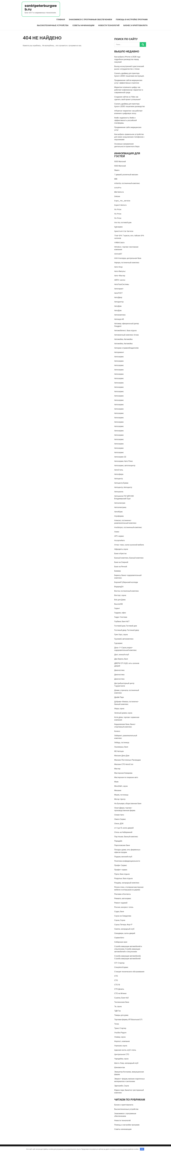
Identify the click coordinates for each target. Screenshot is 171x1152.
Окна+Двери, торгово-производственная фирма (124, 809)
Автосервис (119, 356)
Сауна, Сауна (119, 920)
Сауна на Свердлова (122, 916)
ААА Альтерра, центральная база (127, 258)
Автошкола (118, 491)
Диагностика (119, 670)
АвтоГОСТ (118, 293)
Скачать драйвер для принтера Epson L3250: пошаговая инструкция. (129, 74)
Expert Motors (120, 205)
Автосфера (118, 474)
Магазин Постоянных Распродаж (127, 760)
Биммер (117, 571)
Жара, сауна (119, 708)
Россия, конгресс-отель (123, 907)
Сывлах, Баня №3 (121, 998)
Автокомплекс (120, 315)
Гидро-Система (120, 617)
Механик (117, 790)
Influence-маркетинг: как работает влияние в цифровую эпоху (128, 112)
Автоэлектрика (120, 507)
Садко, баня (119, 911)
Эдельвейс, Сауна (121, 1085)
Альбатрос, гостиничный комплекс (128, 527)
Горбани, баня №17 (121, 621)
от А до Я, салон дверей (124, 828)
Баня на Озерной (121, 562)
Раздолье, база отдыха (123, 878)
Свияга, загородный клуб (124, 929)
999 (115, 179)
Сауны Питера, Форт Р (123, 924)
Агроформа (119, 516)
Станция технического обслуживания (129, 971)
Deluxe (117, 196)
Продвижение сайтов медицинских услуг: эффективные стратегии (128, 81)
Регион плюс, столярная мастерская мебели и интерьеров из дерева (128, 888)
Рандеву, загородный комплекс (126, 883)
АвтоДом (117, 306)
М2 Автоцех (119, 751)
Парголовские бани (122, 845)
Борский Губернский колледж (126, 582)
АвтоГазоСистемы (121, 284)
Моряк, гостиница (121, 795)
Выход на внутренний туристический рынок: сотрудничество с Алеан (129, 67)
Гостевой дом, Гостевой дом (125, 626)
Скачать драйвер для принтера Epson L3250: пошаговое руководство (129, 105)
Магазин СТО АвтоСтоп (123, 764)
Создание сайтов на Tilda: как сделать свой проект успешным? (127, 98)
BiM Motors (119, 192)
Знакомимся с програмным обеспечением (90, 19)
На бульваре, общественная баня (127, 803)
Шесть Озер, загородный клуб (126, 1063)
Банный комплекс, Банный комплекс (129, 558)
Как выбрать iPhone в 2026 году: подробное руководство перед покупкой (127, 59)
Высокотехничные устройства (52, 25)
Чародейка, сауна (121, 1058)
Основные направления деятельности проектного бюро (126, 145)
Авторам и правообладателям (126, 348)
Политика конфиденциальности (127, 861)
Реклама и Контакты (122, 894)
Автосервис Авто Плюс (123, 461)
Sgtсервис (118, 227)
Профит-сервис (120, 869)
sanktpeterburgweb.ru (41, 7)
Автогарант (118, 288)
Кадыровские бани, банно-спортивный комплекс (125, 725)
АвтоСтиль (118, 470)
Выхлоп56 (118, 604)
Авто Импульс (120, 271)
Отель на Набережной (123, 832)
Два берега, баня (121, 659)
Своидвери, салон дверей (124, 933)
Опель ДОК (118, 823)
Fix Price (117, 209)
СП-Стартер (119, 963)
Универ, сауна (120, 1037)
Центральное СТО (121, 1054)
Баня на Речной (120, 566)
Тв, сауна (118, 1006)
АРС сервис (119, 536)
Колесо (117, 731)
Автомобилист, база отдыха (125, 330)
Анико (116, 531)
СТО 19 (117, 984)
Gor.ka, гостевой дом (122, 222)
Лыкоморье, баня (121, 747)
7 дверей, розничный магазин (126, 174)
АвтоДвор (118, 297)
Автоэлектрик (119, 503)
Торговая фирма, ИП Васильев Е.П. (128, 1019)
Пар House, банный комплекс (126, 836)
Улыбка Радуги (120, 1032)
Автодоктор (119, 302)
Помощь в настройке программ (132, 19)
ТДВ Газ (117, 1011)
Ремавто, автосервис (122, 898)
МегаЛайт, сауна (121, 786)
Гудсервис (118, 643)
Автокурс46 (119, 319)
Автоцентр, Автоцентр (123, 487)
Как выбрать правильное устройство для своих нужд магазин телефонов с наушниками (129, 137)
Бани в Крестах (120, 553)
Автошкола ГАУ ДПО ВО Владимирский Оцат (124, 497)
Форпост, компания (122, 1041)
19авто (116, 170)
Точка (116, 1024)
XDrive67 (118, 254)
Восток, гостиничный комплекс (126, 591)
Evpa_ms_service (122, 200)
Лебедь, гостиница (121, 742)
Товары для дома (121, 1015)
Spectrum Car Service (123, 231)
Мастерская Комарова (123, 773)
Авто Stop (118, 267)
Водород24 (118, 586)
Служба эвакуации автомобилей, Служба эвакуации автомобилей (127, 957)
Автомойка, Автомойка (123, 339)
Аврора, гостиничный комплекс (126, 262)
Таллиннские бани (121, 1002)
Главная (60, 19)
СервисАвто (119, 937)
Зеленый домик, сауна (123, 713)
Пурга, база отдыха (122, 874)
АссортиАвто (119, 540)
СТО (116, 976)
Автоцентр (118, 478)
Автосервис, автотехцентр (124, 465)
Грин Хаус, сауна (121, 634)
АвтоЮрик (118, 511)
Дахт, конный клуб (121, 654)
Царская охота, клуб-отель (125, 1050)
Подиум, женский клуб (123, 856)
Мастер (117, 768)
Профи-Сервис (120, 865)
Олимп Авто (119, 815)
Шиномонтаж (119, 1067)
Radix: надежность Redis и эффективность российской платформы (125, 120)
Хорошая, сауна (120, 1045)
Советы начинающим (83, 25)
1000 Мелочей (120, 161)
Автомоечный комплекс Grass (126, 335)
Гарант (117, 608)
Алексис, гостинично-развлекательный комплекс (125, 521)
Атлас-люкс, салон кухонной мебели (129, 545)
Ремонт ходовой (120, 903)
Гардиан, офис (120, 612)
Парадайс (118, 841)
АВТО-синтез (119, 280)
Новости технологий (109, 25)
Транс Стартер (120, 1028)
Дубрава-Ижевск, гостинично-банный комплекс (126, 702)
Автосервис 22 (120, 457)
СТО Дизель (119, 989)
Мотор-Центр (119, 799)
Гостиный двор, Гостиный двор (126, 630)
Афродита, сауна (121, 549)
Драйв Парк (119, 697)
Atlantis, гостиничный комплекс (127, 183)
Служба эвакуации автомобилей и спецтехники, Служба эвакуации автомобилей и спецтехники (128, 949)
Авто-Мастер (119, 275)
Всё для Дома (120, 599)
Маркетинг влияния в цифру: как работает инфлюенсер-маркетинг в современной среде (128, 90)
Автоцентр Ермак (121, 483)
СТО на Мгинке (120, 993)
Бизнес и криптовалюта (135, 25)
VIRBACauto (119, 242)
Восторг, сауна (120, 595)
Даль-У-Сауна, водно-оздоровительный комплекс (125, 648)
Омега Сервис (120, 819)
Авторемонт (119, 352)
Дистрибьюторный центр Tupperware (124, 684)
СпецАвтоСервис (121, 967)
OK (142, 1149)
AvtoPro (117, 187)
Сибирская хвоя (120, 942)
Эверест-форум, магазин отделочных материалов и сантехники (129, 1080)
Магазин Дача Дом (121, 755)
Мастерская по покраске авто (126, 777)
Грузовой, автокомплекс (123, 639)
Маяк (116, 781)
